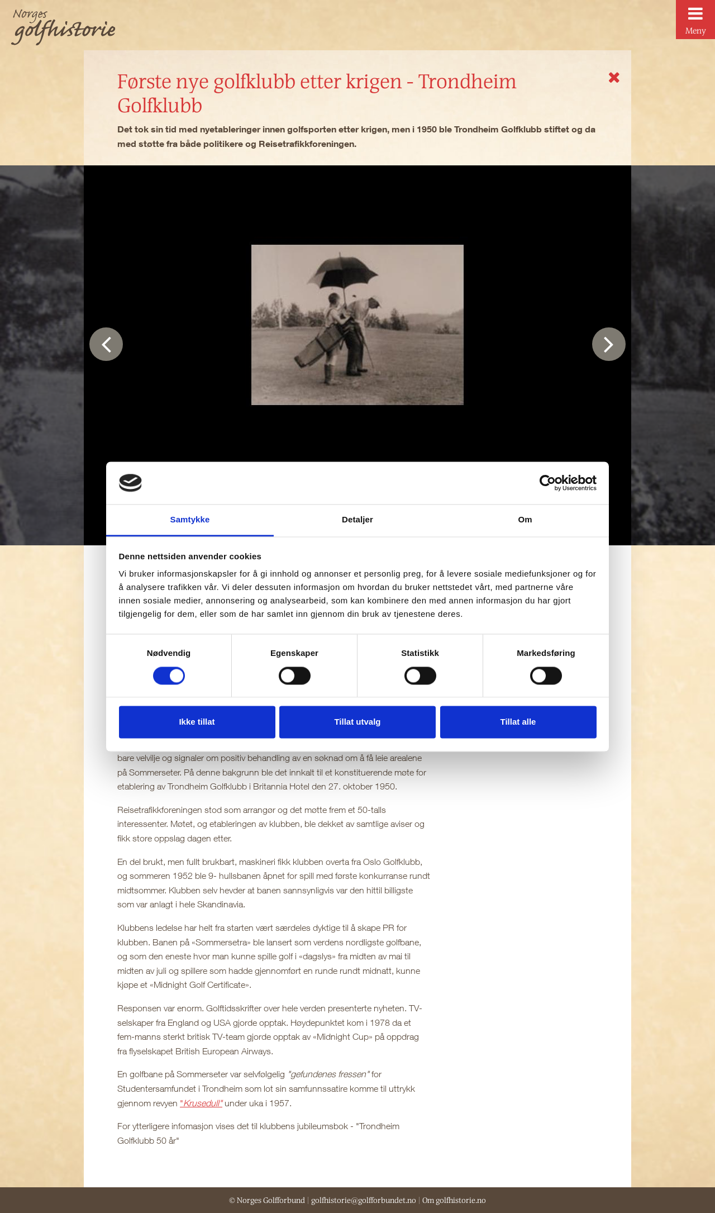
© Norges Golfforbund (267, 1200)
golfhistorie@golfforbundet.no (363, 1200)
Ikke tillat (196, 722)
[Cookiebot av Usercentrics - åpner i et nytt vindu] (548, 482)
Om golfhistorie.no (454, 1200)
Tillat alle (518, 722)
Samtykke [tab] (190, 520)
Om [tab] (525, 520)
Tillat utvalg (357, 722)
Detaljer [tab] (357, 520)
